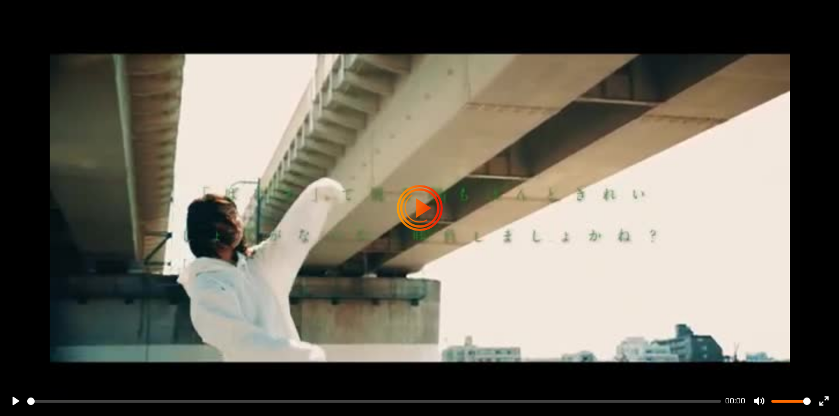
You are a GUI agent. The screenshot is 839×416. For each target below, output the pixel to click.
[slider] (374, 401)
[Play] (15, 401)
